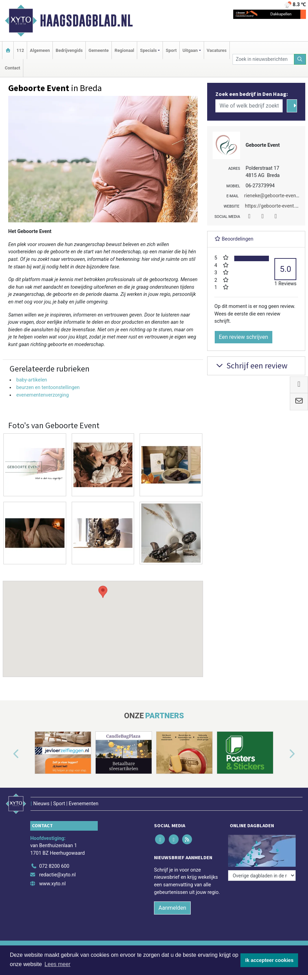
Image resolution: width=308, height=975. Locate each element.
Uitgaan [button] (190, 50)
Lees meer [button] (58, 964)
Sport (171, 50)
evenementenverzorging (42, 395)
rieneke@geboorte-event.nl (273, 196)
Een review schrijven (243, 337)
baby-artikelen (31, 380)
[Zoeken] (300, 59)
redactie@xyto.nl (57, 875)
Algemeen (40, 50)
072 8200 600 (54, 866)
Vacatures (217, 50)
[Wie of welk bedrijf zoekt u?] (249, 105)
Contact (12, 67)
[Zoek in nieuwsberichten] (263, 59)
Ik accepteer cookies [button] (269, 960)
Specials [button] (148, 50)
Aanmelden (172, 908)
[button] (102, 622)
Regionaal (124, 50)
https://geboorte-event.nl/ (273, 206)
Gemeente (98, 50)
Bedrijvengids (69, 50)
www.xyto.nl (52, 884)
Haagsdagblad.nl (86, 20)
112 (20, 50)
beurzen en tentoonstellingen (48, 387)
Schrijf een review (250, 365)
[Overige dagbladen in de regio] (262, 875)
